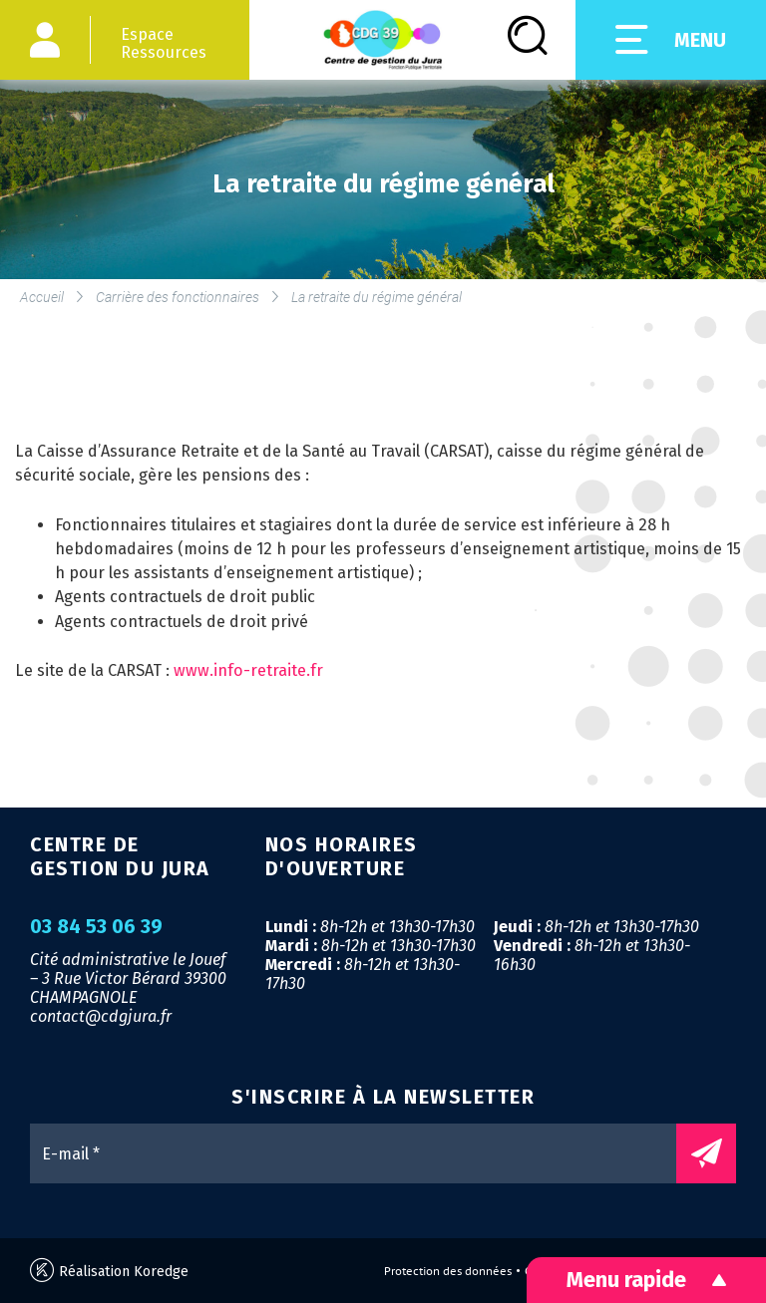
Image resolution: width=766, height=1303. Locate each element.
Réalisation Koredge (109, 1270)
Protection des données (448, 1271)
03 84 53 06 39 (96, 927)
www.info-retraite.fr (248, 670)
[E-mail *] (363, 1153)
